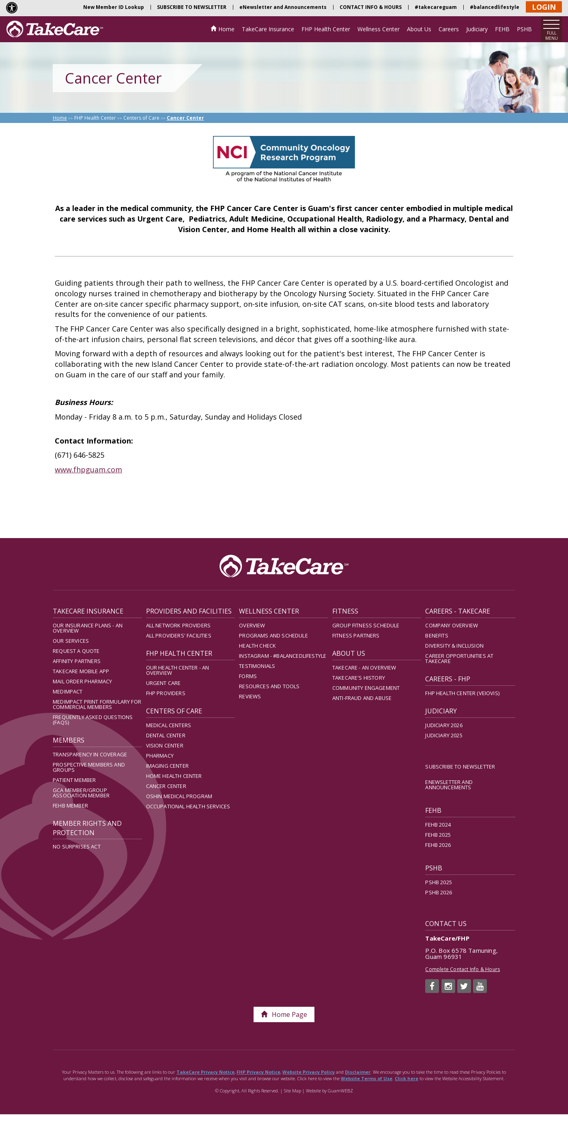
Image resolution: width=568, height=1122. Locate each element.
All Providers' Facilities (178, 635)
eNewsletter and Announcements (283, 7)
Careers (449, 29)
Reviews (250, 696)
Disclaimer (357, 1072)
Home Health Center (174, 776)
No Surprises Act (77, 846)
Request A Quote (76, 651)
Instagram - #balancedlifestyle (282, 655)
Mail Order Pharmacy (82, 681)
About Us (419, 29)
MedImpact (68, 691)
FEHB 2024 (438, 824)
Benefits (436, 635)
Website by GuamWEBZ (329, 1091)
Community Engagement (366, 687)
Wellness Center (378, 29)
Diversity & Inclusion (454, 645)
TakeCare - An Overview (364, 667)
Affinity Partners (77, 661)
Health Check (257, 645)
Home (226, 29)
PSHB (524, 29)
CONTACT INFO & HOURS (371, 7)
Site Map (292, 1091)
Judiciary (477, 29)
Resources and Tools (269, 686)
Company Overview (451, 625)
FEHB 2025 (438, 834)
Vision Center (164, 745)
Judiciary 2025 (443, 735)
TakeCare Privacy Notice (205, 1072)
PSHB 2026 (438, 892)
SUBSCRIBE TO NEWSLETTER (191, 7)
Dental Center (165, 735)
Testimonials (257, 666)
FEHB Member (70, 805)
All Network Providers (178, 625)
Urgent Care (163, 683)
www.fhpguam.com (88, 469)
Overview (252, 625)
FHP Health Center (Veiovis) (462, 693)
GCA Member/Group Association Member (81, 792)
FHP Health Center (325, 29)
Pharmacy (160, 755)
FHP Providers (165, 693)
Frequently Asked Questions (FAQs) (93, 719)
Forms (248, 676)
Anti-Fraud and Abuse (362, 698)
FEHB (502, 29)
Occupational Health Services (188, 806)
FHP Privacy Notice (258, 1072)
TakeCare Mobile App (81, 671)
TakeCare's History (358, 677)
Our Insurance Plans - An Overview (88, 628)
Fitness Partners (356, 635)
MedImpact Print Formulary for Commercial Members (97, 704)
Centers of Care (141, 117)
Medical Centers (168, 725)
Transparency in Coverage (90, 754)
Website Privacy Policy (308, 1072)
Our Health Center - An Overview (177, 670)
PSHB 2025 (438, 882)
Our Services (71, 640)
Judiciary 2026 (443, 725)
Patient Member (74, 780)
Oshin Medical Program (179, 796)
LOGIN (544, 7)
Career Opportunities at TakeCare (459, 658)
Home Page (284, 1014)
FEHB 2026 (438, 844)
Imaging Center (167, 765)
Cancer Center (166, 786)
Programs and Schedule (273, 635)
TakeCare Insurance (268, 29)
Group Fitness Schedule (366, 625)
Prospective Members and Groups (89, 767)
